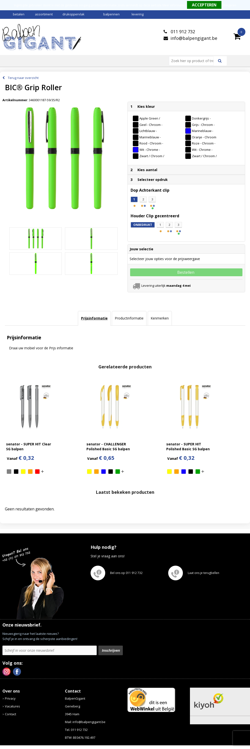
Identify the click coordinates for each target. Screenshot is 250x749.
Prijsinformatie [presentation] (94, 318)
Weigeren (229, 5)
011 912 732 (182, 31)
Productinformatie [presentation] (129, 318)
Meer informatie (173, 5)
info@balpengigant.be (193, 38)
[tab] (94, 318)
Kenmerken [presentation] (160, 318)
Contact (10, 714)
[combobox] (193, 61)
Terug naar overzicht (23, 78)
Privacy (10, 698)
